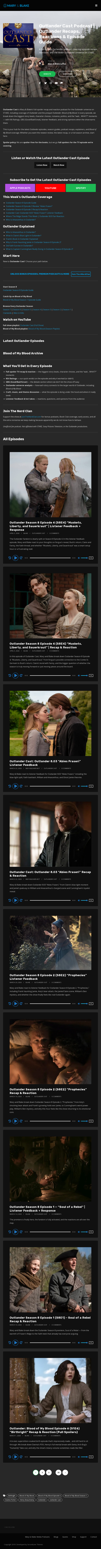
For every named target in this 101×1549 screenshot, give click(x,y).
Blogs (56, 1537)
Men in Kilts (19, 313)
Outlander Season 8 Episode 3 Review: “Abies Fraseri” (29, 206)
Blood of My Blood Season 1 (76, 1495)
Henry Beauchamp (27, 1500)
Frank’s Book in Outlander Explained (22, 239)
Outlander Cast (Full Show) (32, 325)
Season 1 (67, 309)
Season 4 (37, 309)
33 (58, 1472)
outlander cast (55, 1500)
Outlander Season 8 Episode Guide (21, 202)
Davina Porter (10, 1500)
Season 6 (17, 309)
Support (83, 1537)
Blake (26, 533)
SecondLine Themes (35, 1544)
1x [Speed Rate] (91, 558)
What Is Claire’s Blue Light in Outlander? (23, 235)
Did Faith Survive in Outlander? (19, 245)
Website (47, 74)
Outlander (42, 1500)
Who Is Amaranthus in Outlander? (21, 219)
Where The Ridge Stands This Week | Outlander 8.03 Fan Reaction (35, 216)
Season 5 (27, 309)
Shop (74, 1537)
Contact (94, 1537)
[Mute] (79, 558)
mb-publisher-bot (33, 768)
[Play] (15, 557)
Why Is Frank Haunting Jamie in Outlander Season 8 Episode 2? (33, 242)
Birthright (11, 1495)
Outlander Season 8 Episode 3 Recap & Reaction (27, 209)
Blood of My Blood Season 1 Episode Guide (22, 300)
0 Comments (54, 533)
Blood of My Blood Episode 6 (49, 1495)
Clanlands (7, 313)
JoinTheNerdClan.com (31, 416)
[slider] (84, 560)
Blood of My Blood (26, 1495)
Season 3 (47, 309)
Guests (65, 1537)
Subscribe (67, 74)
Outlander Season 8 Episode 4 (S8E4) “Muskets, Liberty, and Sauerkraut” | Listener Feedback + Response (46, 526)
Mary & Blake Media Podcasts (37, 1537)
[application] (50, 557)
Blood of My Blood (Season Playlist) (44, 328)
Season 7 (7, 309)
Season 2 (57, 309)
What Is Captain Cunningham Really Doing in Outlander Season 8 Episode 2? (39, 249)
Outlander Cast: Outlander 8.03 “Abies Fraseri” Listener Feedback (34, 213)
